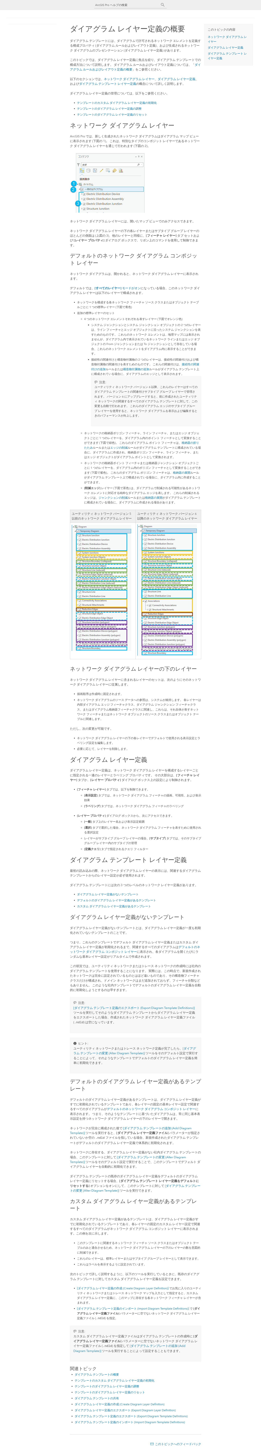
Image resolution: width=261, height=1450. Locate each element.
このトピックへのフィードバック (178, 1443)
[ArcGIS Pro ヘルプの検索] (127, 5)
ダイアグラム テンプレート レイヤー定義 (107, 84)
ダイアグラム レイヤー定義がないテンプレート (108, 894)
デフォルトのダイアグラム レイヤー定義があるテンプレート (116, 900)
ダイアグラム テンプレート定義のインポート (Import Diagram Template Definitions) (130, 1421)
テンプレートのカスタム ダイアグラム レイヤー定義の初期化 (117, 103)
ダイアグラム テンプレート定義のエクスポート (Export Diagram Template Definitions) (131, 1415)
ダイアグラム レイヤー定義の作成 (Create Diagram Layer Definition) (119, 1403)
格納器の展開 (181, 472)
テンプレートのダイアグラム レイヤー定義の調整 (109, 108)
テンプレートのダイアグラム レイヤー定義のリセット (112, 114)
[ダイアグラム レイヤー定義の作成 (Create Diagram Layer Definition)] (123, 1287)
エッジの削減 (119, 447)
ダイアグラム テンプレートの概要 (97, 1373)
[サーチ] (163, 5)
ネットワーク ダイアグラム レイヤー (129, 79)
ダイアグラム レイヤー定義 (176, 79)
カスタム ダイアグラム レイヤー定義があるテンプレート (114, 906)
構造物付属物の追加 (136, 369)
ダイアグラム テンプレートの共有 (97, 1397)
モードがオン (118, 288)
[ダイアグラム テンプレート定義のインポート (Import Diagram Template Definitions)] (133, 1308)
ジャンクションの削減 (113, 497)
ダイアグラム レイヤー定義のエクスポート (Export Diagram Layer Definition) (125, 1409)
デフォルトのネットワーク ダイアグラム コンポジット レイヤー (151, 1108)
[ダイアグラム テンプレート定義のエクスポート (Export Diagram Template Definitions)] (134, 1008)
